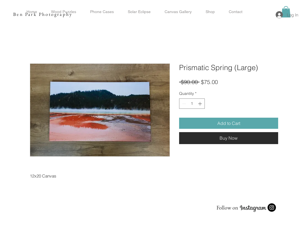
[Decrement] (183, 103)
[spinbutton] (192, 103)
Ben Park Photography (42, 14)
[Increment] (200, 103)
